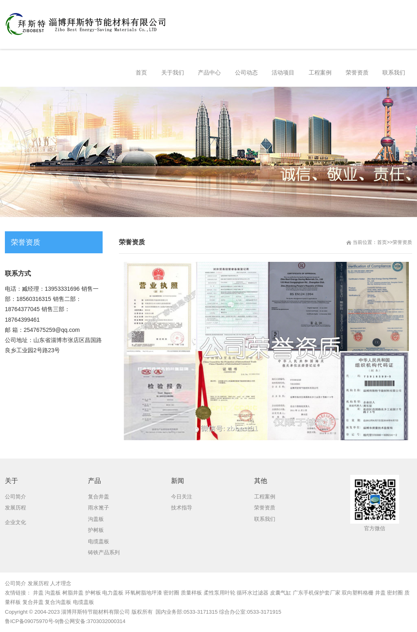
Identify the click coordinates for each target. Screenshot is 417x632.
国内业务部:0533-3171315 (185, 612)
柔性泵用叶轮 (219, 593)
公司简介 (15, 583)
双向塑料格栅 (357, 593)
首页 (382, 242)
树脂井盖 (72, 593)
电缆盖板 (83, 602)
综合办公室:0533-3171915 (250, 612)
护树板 (93, 593)
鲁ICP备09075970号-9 (31, 621)
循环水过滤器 (252, 593)
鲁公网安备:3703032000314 (92, 621)
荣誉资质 (402, 242)
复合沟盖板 (58, 602)
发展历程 (38, 583)
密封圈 (171, 593)
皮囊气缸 (280, 593)
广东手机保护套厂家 (316, 593)
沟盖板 (53, 593)
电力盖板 (112, 593)
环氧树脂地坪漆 (143, 593)
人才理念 (60, 583)
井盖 (38, 593)
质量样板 (191, 593)
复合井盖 (33, 602)
